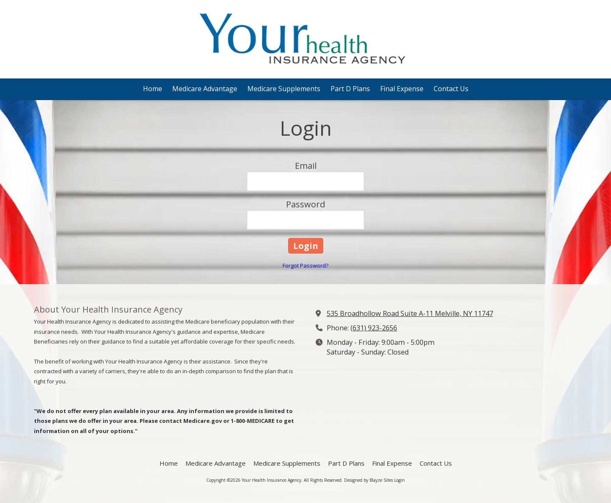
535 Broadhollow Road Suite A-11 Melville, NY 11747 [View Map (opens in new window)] (410, 313)
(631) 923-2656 (373, 328)
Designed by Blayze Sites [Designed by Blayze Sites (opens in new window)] (368, 480)
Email (306, 165)
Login (399, 480)
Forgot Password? (305, 265)
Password (305, 204)
